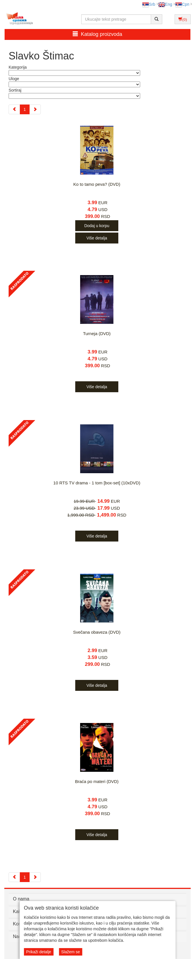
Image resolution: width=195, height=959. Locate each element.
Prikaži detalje (38, 952)
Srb (148, 4)
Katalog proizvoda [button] (97, 34)
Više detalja (96, 238)
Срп (182, 4)
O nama (21, 898)
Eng (165, 4)
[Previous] (14, 109)
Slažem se (70, 952)
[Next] (35, 109)
